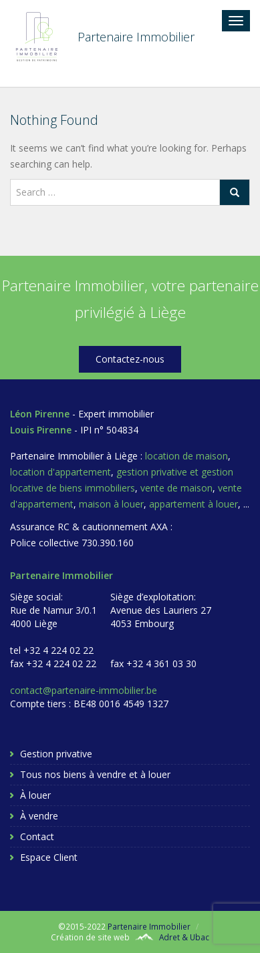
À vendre (39, 815)
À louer (35, 795)
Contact (37, 836)
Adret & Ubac (184, 937)
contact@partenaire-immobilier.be (83, 690)
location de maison (186, 455)
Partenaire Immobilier (149, 926)
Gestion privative (56, 753)
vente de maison (176, 488)
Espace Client (49, 857)
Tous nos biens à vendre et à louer (95, 774)
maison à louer (111, 504)
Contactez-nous (130, 359)
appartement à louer (193, 504)
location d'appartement (60, 471)
